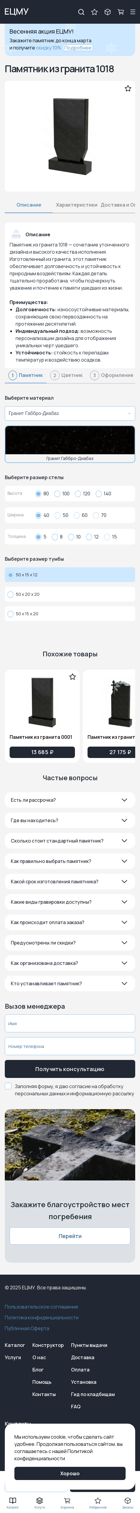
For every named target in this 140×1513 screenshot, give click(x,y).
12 (92, 536)
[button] (70, 800)
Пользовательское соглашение (41, 1306)
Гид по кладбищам (93, 1394)
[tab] (25, 377)
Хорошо (70, 1473)
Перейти (70, 1236)
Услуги (13, 1357)
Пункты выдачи (89, 1345)
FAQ (76, 1406)
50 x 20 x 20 (23, 594)
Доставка (82, 1357)
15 (110, 536)
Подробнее (77, 47)
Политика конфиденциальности (42, 1317)
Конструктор (48, 1345)
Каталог (15, 1345)
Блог (38, 1369)
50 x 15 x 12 (22, 575)
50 (61, 515)
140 (103, 493)
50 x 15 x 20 (22, 614)
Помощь (42, 1382)
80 (42, 493)
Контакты (44, 1394)
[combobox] (68, 413)
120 (82, 493)
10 (74, 536)
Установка (84, 1382)
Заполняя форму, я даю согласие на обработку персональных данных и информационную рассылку (74, 1090)
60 (81, 515)
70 (99, 515)
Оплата (80, 1369)
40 (42, 515)
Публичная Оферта (27, 1328)
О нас (39, 1357)
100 (62, 493)
